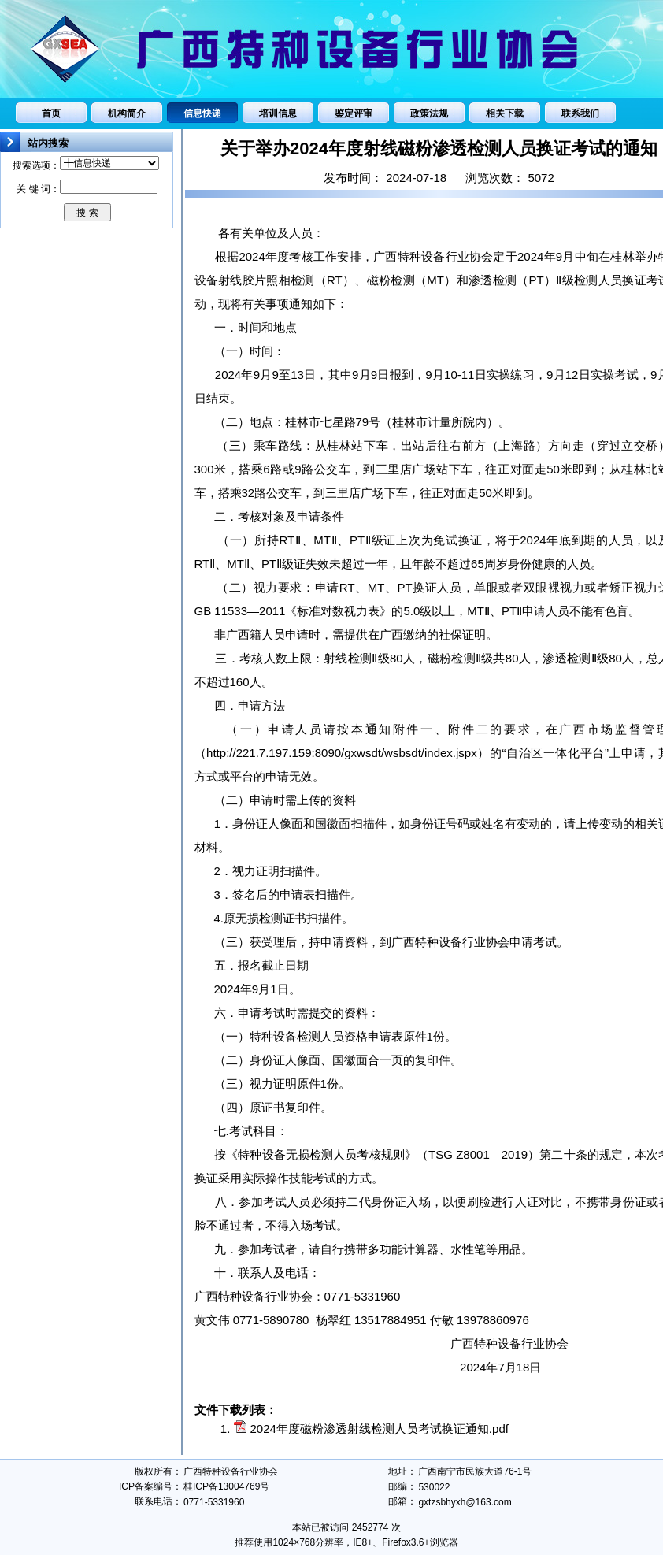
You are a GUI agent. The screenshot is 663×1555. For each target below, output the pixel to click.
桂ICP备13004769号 (226, 1486)
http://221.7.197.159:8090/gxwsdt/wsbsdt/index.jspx (341, 752)
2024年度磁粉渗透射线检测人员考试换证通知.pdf (379, 1428)
